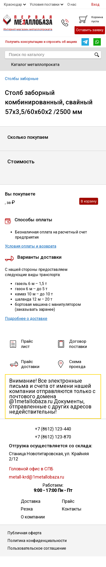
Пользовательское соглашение (36, 548)
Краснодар (13, 4)
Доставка (30, 501)
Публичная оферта (24, 533)
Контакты (71, 508)
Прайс (68, 501)
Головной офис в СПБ (31, 468)
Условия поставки (44, 4)
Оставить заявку (90, 30)
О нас (71, 4)
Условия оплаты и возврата (30, 246)
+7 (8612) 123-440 (53, 428)
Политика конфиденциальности (37, 540)
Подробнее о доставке (26, 318)
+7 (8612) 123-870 (53, 436)
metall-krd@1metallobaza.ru (36, 477)
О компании (33, 516)
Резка (27, 508)
